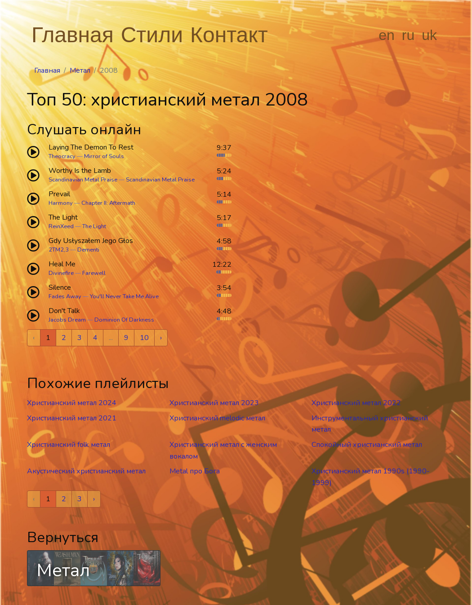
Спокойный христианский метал (367, 445)
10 (144, 338)
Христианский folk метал (68, 445)
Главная (72, 35)
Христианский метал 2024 (71, 403)
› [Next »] (161, 338)
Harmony (61, 203)
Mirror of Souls (104, 156)
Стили (152, 35)
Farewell (94, 273)
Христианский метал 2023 (214, 403)
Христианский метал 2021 (71, 418)
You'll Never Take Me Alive (124, 296)
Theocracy (62, 156)
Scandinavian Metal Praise (83, 180)
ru (408, 35)
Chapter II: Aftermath (108, 203)
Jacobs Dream (67, 320)
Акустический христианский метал (86, 471)
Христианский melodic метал (217, 418)
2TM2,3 (59, 250)
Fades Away (65, 296)
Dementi (88, 250)
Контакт (229, 35)
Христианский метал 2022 (356, 403)
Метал (80, 70)
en (386, 35)
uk (429, 35)
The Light (94, 226)
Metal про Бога (194, 471)
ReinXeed (61, 226)
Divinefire (61, 273)
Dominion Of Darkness (124, 320)
